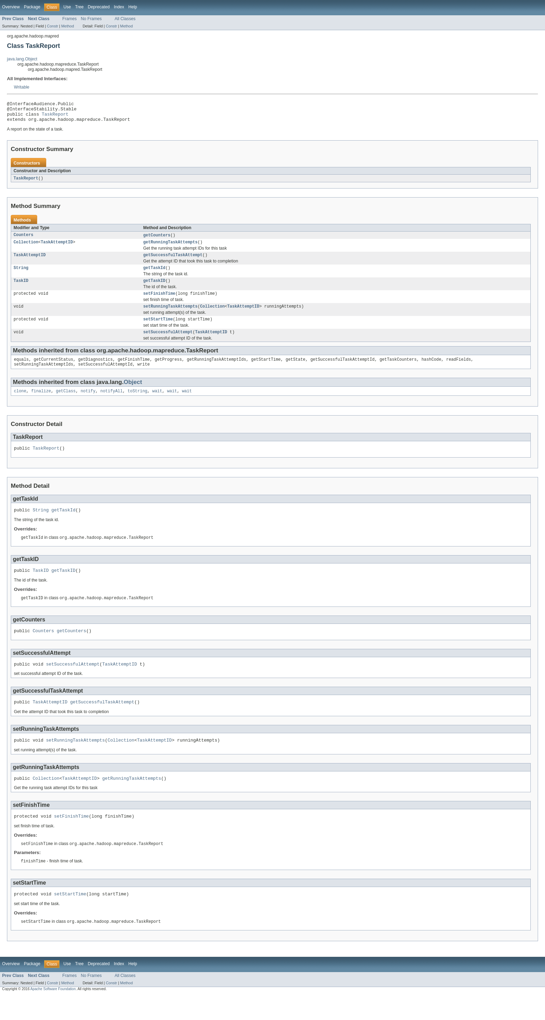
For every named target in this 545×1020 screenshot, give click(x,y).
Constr (52, 26)
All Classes (125, 18)
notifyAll (111, 403)
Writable (21, 87)
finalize (41, 403)
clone (20, 403)
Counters (23, 240)
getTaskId (154, 274)
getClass (66, 403)
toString (137, 403)
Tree (79, 7)
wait (157, 403)
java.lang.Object (22, 59)
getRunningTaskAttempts (170, 247)
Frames (69, 18)
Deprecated (99, 7)
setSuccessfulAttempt (168, 342)
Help (132, 7)
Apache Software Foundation (53, 1013)
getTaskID (154, 288)
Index (119, 7)
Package (32, 7)
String (21, 274)
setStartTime (158, 329)
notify (88, 403)
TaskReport (55, 117)
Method (67, 26)
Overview (11, 7)
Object (133, 394)
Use (67, 7)
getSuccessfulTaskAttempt (173, 261)
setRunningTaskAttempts (170, 315)
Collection (26, 247)
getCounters (156, 240)
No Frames (91, 18)
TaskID (21, 288)
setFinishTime (159, 301)
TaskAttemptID (57, 247)
